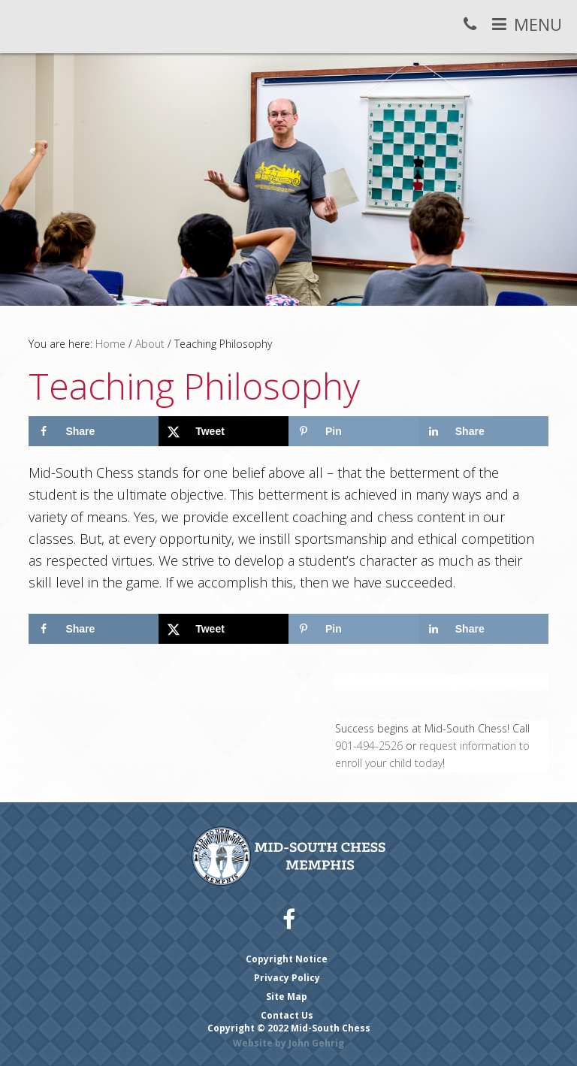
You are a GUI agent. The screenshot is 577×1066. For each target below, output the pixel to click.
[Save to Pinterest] (353, 431)
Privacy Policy (287, 977)
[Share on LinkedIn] (483, 431)
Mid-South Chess (31, 27)
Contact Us (287, 1015)
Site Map (286, 996)
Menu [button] (538, 24)
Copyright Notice (287, 959)
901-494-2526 (369, 745)
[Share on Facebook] (94, 431)
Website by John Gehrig (288, 1043)
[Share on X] (223, 431)
